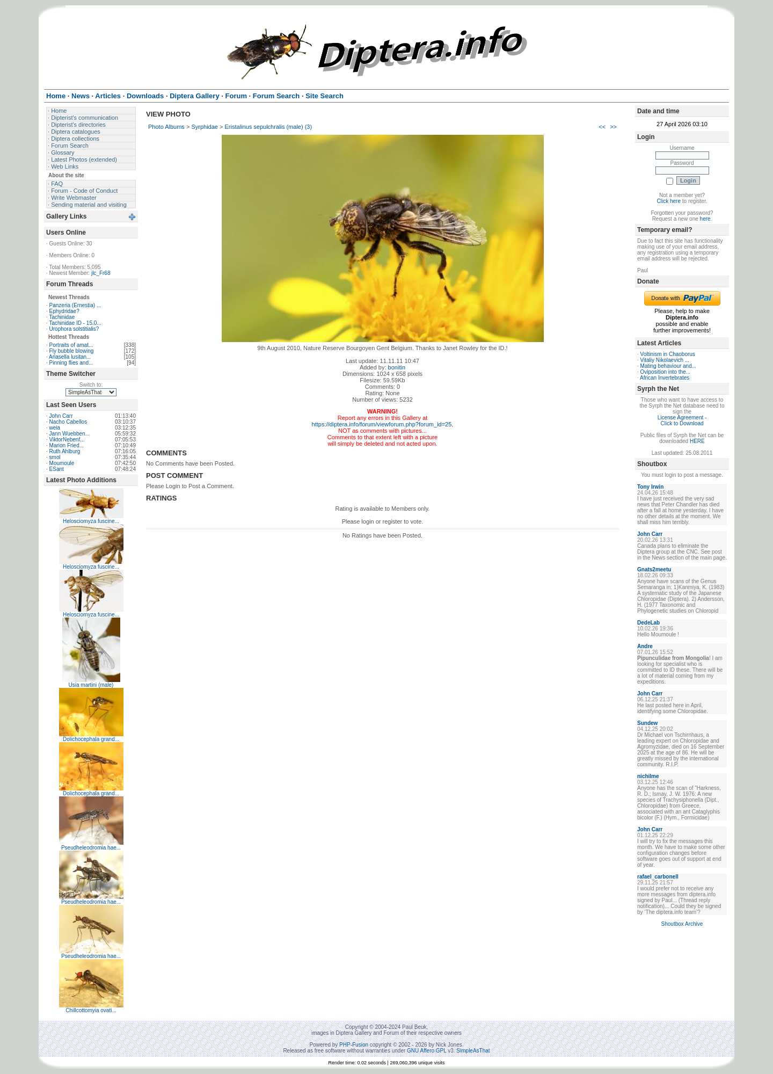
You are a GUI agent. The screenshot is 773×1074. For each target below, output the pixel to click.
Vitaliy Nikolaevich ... (665, 360)
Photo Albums (166, 127)
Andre (645, 646)
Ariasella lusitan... (70, 357)
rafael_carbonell (658, 877)
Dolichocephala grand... (91, 739)
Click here (669, 201)
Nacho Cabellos (68, 422)
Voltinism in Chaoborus (667, 354)
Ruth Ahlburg (65, 451)
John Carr (61, 416)
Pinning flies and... (71, 363)
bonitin (396, 367)
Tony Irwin (650, 487)
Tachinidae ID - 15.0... (75, 323)
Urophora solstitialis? (74, 329)
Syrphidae (204, 127)
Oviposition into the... (665, 372)
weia (55, 428)
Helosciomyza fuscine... (91, 521)
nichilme (648, 776)
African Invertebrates (664, 378)
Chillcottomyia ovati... (90, 1010)
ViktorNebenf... (67, 439)
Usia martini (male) (91, 685)
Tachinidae (62, 317)
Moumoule (62, 463)
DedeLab (648, 623)
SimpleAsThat (473, 1051)
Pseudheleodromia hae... (91, 848)
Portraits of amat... (71, 345)
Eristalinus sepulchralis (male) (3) (268, 127)
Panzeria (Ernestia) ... (75, 305)
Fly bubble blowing (71, 351)
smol (55, 457)
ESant (56, 469)
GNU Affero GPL (426, 1051)
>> (613, 127)
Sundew (647, 723)
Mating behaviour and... (668, 366)
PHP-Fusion (353, 1045)
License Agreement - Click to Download (682, 420)
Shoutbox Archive (682, 924)
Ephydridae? (64, 311)
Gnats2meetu (654, 569)
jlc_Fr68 (101, 273)
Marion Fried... (66, 445)
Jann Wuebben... (69, 434)
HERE (697, 441)
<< (602, 127)
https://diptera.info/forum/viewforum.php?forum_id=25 (382, 424)
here (705, 219)
